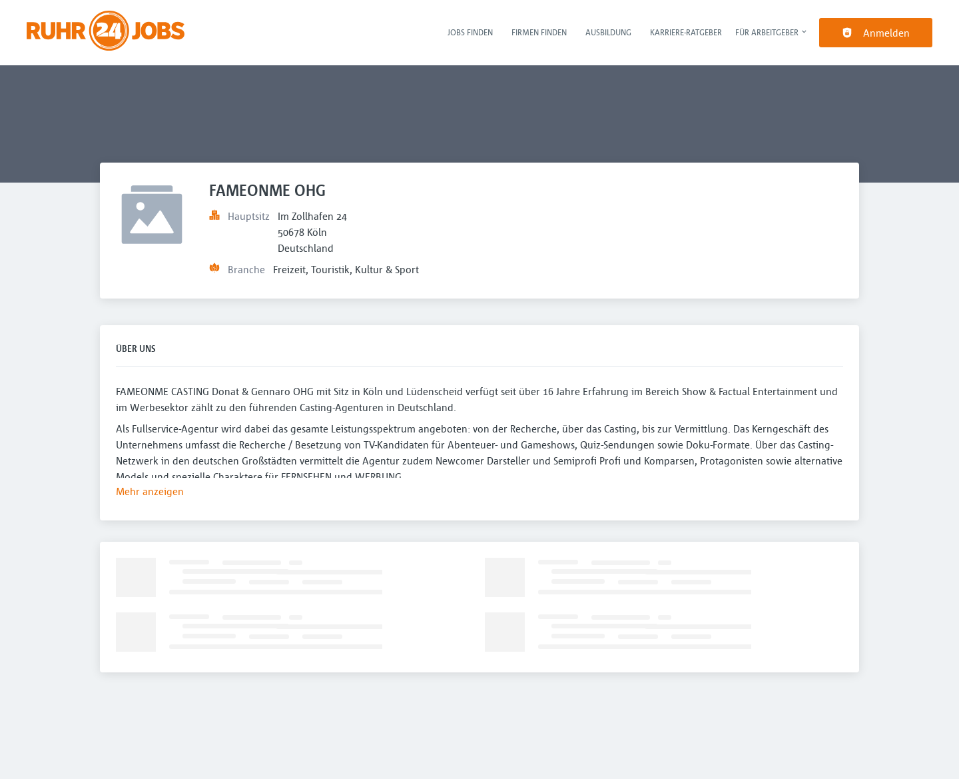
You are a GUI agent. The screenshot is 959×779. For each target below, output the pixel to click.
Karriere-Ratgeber (686, 32)
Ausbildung (608, 32)
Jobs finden (470, 32)
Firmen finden (539, 32)
